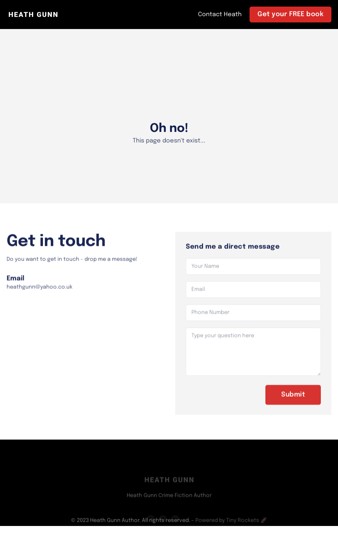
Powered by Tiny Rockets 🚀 (231, 522)
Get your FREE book (290, 14)
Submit (293, 398)
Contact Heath (220, 14)
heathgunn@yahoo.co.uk (39, 290)
